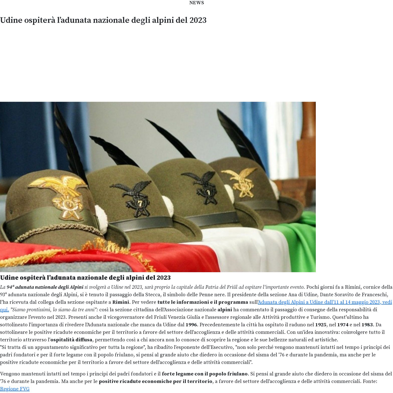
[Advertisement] (196, 63)
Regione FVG (15, 389)
